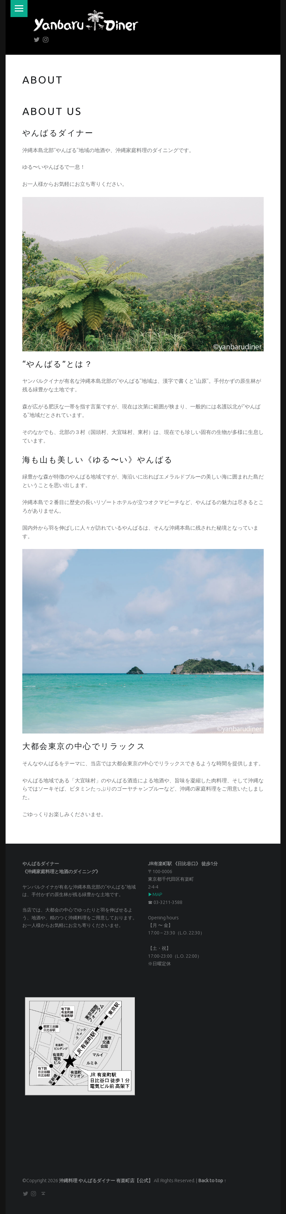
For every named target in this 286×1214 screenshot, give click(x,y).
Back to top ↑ (212, 1180)
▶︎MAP (155, 894)
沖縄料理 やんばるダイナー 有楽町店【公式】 (106, 1180)
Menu (19, 8)
